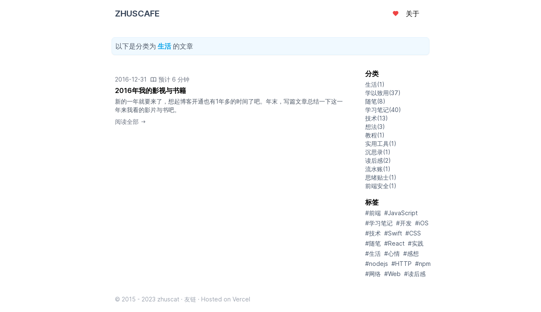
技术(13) (376, 118)
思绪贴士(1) (380, 177)
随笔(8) (375, 101)
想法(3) (375, 126)
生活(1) (375, 84)
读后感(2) (378, 160)
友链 (190, 299)
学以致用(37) (383, 92)
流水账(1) (378, 168)
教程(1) (375, 135)
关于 (412, 13)
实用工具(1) (380, 143)
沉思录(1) (378, 152)
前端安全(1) (380, 185)
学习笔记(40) (383, 109)
